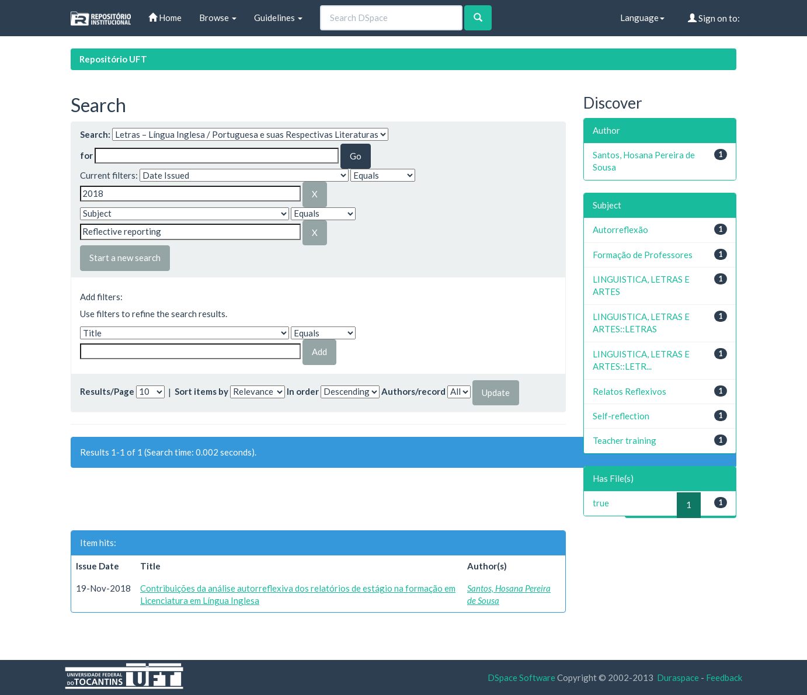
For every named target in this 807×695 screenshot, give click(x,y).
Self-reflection (621, 416)
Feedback (724, 677)
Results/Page (107, 391)
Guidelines (278, 17)
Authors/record (413, 391)
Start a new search (125, 257)
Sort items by (201, 391)
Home (165, 17)
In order (303, 391)
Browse (217, 17)
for (86, 155)
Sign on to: (714, 18)
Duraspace (678, 677)
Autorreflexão (620, 229)
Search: (95, 134)
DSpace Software (521, 677)
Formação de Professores (643, 254)
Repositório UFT (113, 59)
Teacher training (624, 440)
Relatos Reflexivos (629, 391)
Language (642, 17)
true (601, 503)
